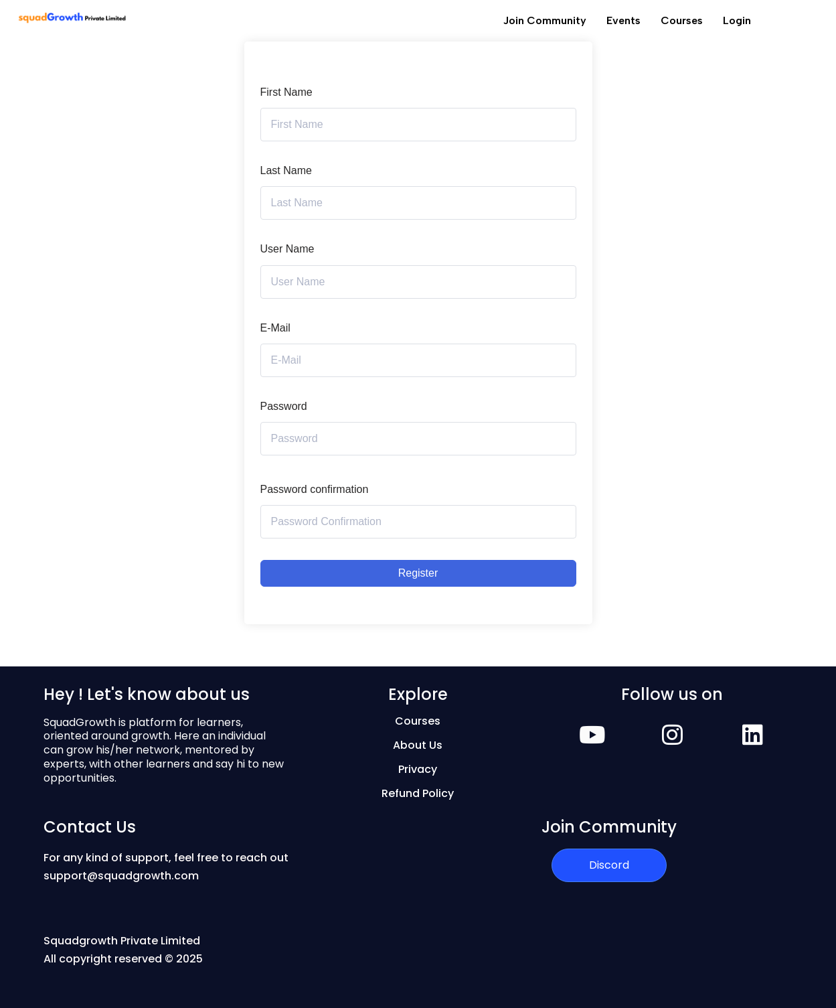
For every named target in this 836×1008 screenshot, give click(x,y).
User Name (287, 249)
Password (283, 406)
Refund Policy (418, 793)
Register (418, 573)
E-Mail (275, 328)
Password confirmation (314, 489)
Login (737, 20)
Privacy (417, 769)
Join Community (544, 20)
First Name (286, 92)
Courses (682, 20)
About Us (417, 745)
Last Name (286, 170)
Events (623, 20)
